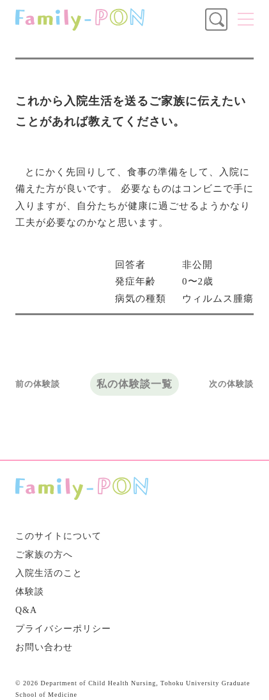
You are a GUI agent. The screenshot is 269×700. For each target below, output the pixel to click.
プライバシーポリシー (63, 629)
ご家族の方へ (44, 554)
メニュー (246, 19)
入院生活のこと (48, 573)
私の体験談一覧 (134, 383)
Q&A (26, 610)
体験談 (29, 591)
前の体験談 (37, 384)
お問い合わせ (44, 647)
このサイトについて (58, 536)
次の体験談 (231, 384)
